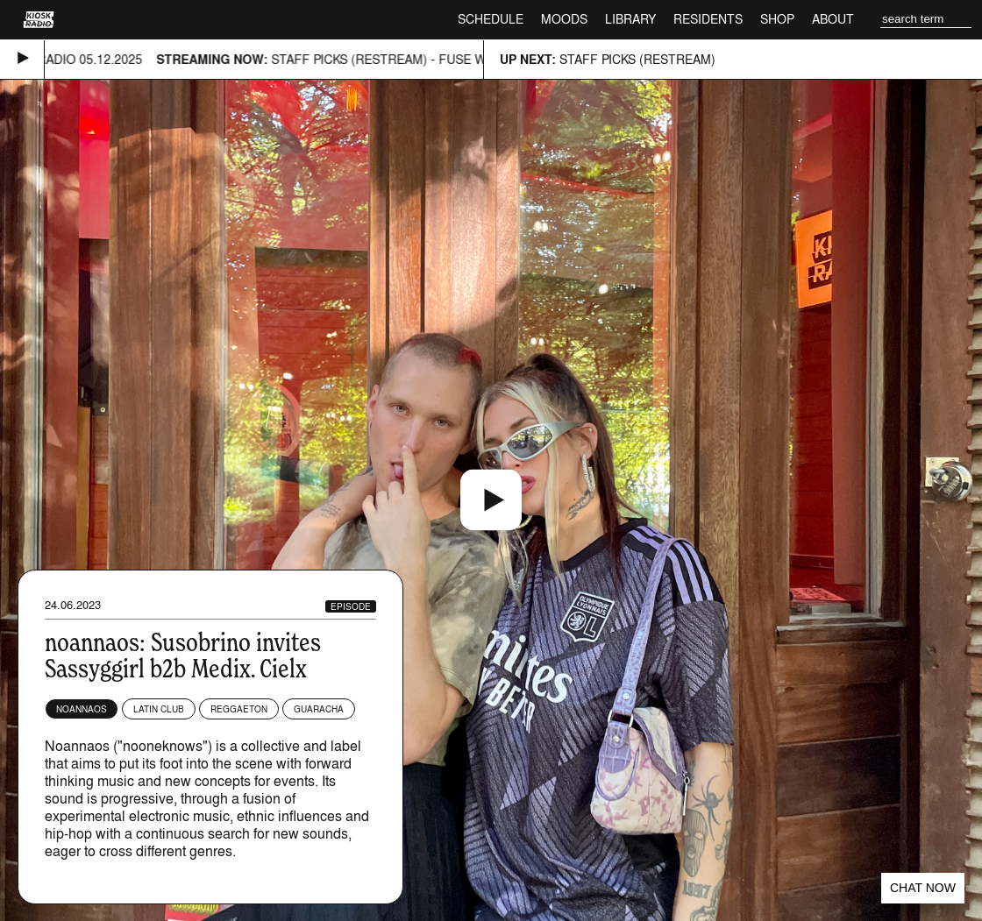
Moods (564, 19)
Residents (708, 19)
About (833, 19)
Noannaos (81, 709)
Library (630, 19)
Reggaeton (238, 709)
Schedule (490, 19)
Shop (777, 19)
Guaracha (319, 709)
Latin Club (158, 709)
